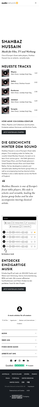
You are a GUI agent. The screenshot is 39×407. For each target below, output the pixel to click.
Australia (5, 374)
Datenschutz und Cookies (16, 390)
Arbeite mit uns (9, 353)
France (34, 374)
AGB (28, 390)
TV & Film (5, 320)
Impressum (31, 386)
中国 (28, 382)
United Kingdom (27, 378)
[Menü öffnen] (35, 3)
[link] (10, 3)
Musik (4, 333)
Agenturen (13, 320)
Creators (19, 323)
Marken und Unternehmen (27, 320)
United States (14, 382)
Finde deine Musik (10, 347)
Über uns (6, 340)
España (26, 374)
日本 (23, 382)
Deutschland (17, 374)
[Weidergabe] (5, 73)
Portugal (15, 378)
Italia (8, 378)
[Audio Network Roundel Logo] (19, 308)
